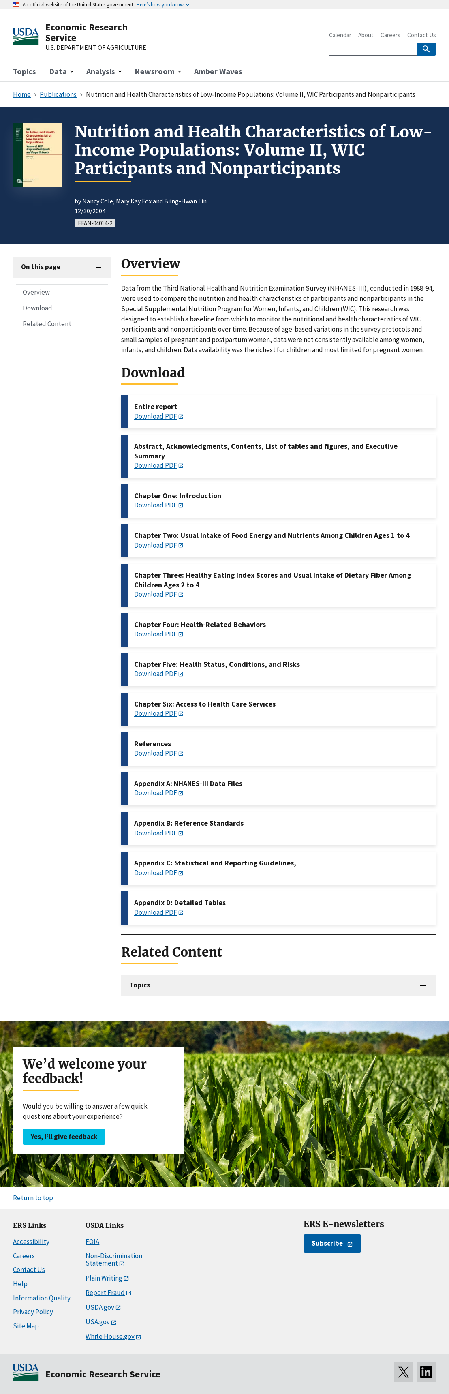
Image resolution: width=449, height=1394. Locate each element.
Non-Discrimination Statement (114, 1259)
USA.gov (98, 1321)
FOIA (92, 1241)
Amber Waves (218, 71)
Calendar (340, 35)
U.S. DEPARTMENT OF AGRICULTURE (95, 47)
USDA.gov (100, 1307)
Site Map (26, 1325)
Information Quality (42, 1297)
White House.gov (110, 1336)
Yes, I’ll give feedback (64, 1136)
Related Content (47, 323)
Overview (36, 292)
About (366, 35)
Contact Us (421, 35)
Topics (24, 71)
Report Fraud (105, 1292)
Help (20, 1283)
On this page (40, 266)
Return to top (33, 1197)
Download (37, 308)
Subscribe (327, 1243)
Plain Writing (104, 1278)
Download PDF (155, 416)
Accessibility (31, 1241)
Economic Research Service (86, 32)
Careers (390, 35)
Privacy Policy (33, 1311)
